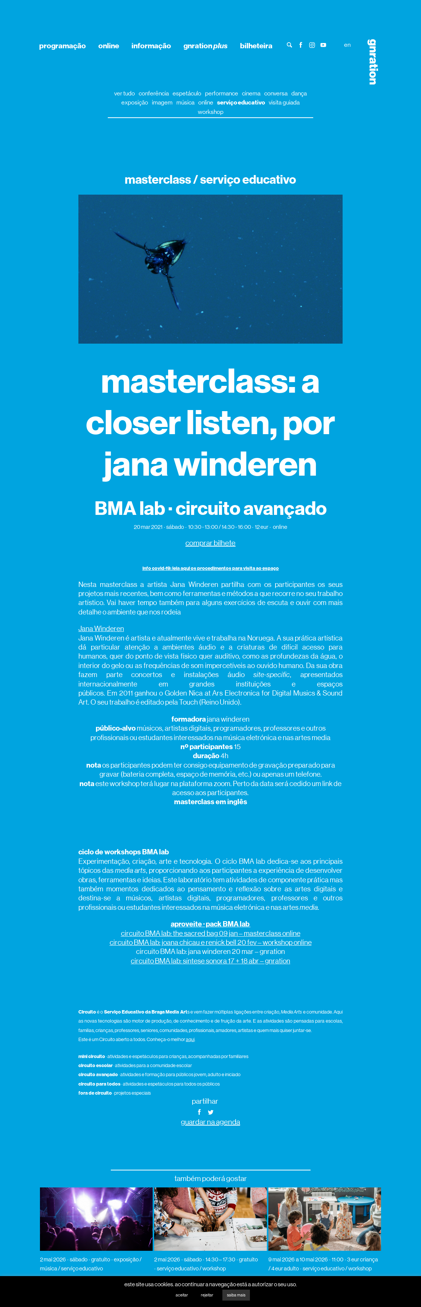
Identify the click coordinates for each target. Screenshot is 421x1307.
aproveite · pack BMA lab (211, 924)
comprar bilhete (210, 543)
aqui (190, 1039)
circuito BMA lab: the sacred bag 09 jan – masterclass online (210, 933)
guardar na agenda (210, 1122)
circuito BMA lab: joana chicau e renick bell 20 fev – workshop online (211, 942)
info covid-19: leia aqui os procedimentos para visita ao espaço (210, 568)
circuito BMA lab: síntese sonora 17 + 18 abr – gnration (210, 961)
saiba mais (236, 1295)
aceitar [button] (182, 1295)
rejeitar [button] (207, 1295)
